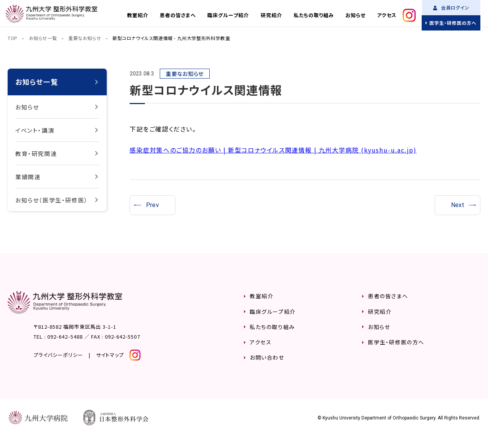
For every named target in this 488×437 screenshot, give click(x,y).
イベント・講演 (34, 130)
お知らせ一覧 (43, 38)
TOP (13, 38)
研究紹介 (271, 15)
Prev (152, 205)
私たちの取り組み (314, 15)
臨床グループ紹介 (228, 15)
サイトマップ (110, 354)
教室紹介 (137, 15)
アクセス (386, 15)
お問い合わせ (267, 357)
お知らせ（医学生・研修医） (51, 200)
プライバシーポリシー (58, 354)
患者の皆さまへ (178, 15)
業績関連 (27, 177)
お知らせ (355, 15)
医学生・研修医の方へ (453, 22)
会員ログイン (451, 7)
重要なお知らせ (84, 38)
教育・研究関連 (36, 153)
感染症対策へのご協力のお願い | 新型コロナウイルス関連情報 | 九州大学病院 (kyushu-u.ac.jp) (273, 149)
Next (457, 205)
